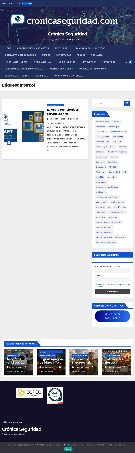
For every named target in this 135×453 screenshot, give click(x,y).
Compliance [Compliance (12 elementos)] (117, 137)
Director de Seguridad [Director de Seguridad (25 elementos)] (117, 152)
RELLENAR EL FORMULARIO (112, 316)
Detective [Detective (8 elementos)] (100, 152)
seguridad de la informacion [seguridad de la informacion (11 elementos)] (109, 222)
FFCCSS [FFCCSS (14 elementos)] (112, 167)
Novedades (108, 62)
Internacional (42, 62)
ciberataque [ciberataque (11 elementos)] (113, 127)
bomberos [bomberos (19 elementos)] (100, 127)
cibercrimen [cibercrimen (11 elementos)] (101, 132)
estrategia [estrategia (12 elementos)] (112, 162)
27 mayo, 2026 (16, 367)
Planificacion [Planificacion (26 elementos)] (120, 207)
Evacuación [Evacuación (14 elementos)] (101, 167)
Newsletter (89, 62)
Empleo (46, 55)
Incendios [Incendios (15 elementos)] (112, 177)
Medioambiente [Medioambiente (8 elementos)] (117, 202)
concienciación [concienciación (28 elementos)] (102, 142)
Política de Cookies (61, 69)
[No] (131, 447)
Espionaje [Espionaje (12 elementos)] (100, 162)
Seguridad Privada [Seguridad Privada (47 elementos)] (104, 237)
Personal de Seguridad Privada (24, 69)
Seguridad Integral (17, 76)
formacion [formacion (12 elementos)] (100, 172)
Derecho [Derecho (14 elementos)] (122, 147)
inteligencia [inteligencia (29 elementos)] (101, 192)
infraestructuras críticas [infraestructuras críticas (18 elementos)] (107, 187)
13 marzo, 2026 (82, 367)
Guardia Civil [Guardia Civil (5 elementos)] (114, 172)
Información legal (16, 62)
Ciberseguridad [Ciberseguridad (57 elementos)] (102, 137)
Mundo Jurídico (66, 62)
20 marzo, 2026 (49, 367)
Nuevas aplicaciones (55, 105)
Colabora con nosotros (90, 48)
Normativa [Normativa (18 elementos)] (100, 207)
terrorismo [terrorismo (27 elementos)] (120, 237)
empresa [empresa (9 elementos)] (114, 157)
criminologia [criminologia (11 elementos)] (101, 147)
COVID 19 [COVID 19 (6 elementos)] (117, 142)
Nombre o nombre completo (108, 266)
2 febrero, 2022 (58, 119)
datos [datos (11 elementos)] (112, 147)
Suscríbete (41, 76)
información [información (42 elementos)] (101, 182)
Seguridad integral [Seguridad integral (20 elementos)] (104, 227)
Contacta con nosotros (20, 55)
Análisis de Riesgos (113, 355)
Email (97, 275)
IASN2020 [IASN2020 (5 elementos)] (100, 177)
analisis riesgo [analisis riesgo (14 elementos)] (102, 122)
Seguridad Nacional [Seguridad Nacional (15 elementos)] (104, 232)
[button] (126, 62)
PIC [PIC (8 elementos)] (109, 207)
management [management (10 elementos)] (101, 202)
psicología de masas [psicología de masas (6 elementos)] (117, 212)
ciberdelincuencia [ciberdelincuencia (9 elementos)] (118, 132)
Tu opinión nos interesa (68, 76)
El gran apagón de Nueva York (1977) (51, 362)
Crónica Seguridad (67, 34)
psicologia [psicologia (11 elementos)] (100, 212)
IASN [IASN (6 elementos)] (125, 172)
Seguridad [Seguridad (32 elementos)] (113, 217)
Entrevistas (63, 55)
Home (8, 48)
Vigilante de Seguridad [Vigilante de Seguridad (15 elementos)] (106, 242)
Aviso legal (62, 48)
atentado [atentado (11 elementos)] (116, 122)
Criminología (12, 355)
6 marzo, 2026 (114, 367)
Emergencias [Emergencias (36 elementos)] (101, 157)
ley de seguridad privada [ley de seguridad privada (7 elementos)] (107, 197)
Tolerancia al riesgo (115, 360)
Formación (97, 55)
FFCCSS (81, 55)
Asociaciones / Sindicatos (33, 48)
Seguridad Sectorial (48, 355)
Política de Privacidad (92, 69)
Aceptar (68, 449)
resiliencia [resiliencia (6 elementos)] (100, 217)
